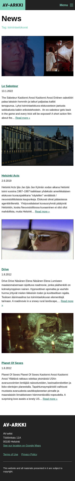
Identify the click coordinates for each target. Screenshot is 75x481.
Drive (5, 269)
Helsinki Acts (10, 175)
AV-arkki (12, 5)
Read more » (22, 118)
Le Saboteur (10, 86)
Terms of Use (10, 454)
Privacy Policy (29, 454)
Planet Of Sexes (12, 363)
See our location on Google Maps (22, 445)
